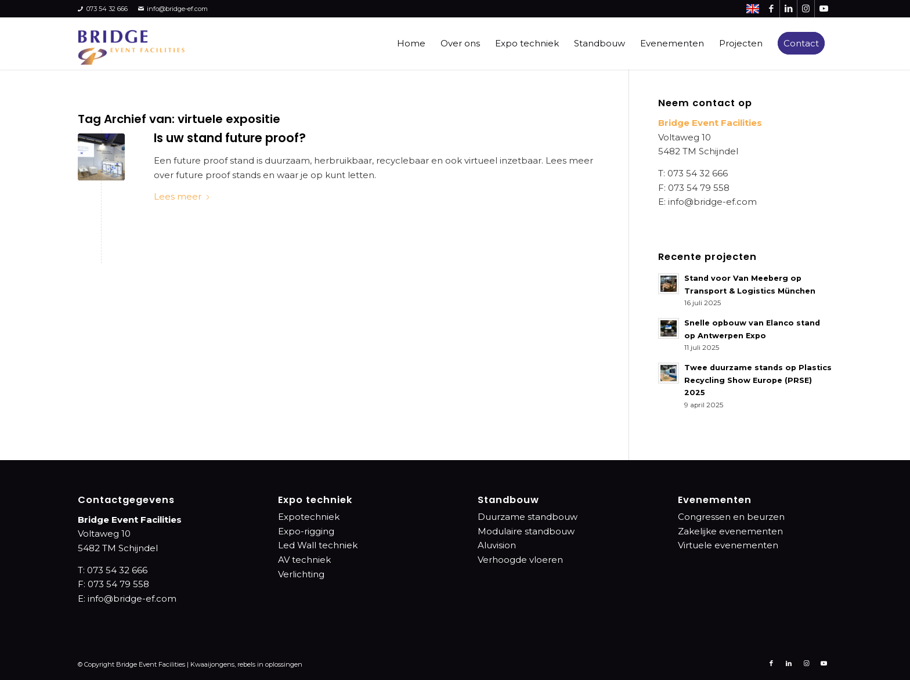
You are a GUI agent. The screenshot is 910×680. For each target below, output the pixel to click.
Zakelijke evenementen (730, 531)
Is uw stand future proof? (230, 137)
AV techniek (304, 559)
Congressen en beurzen (731, 516)
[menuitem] (411, 43)
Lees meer (182, 196)
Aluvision (497, 545)
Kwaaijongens (212, 664)
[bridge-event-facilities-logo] (131, 43)
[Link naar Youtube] (823, 8)
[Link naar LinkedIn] (788, 8)
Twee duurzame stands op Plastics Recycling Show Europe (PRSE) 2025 (758, 380)
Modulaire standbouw (526, 531)
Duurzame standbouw (527, 516)
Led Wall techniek (318, 545)
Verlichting (301, 574)
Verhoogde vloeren (520, 559)
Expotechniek (309, 516)
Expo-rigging (306, 531)
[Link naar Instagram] (805, 8)
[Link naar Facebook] (771, 8)
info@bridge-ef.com (173, 9)
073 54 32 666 (103, 9)
